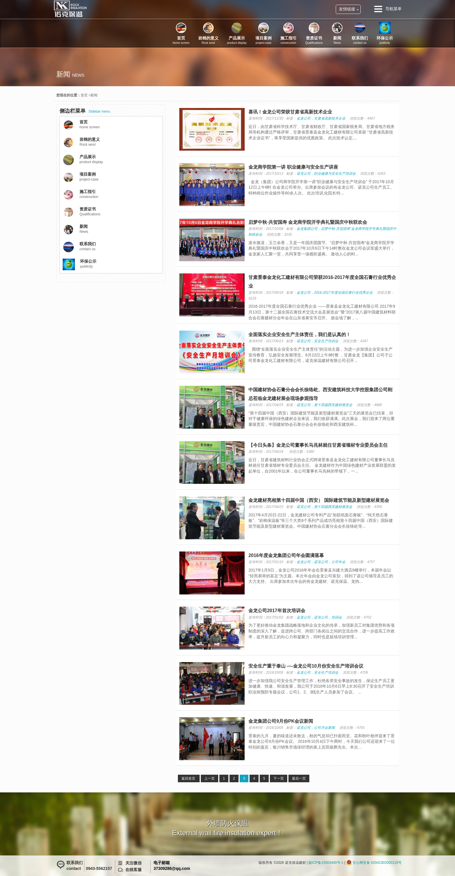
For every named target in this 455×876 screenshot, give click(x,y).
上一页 (209, 778)
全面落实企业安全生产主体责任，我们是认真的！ (299, 334)
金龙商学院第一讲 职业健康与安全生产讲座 (293, 167)
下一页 (278, 778)
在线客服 (133, 869)
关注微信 (133, 863)
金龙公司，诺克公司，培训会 (319, 617)
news (78, 75)
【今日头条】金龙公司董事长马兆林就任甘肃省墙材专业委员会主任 (318, 445)
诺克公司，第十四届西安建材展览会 (324, 405)
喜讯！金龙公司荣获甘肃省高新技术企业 (290, 111)
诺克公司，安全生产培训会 (317, 341)
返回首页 (188, 778)
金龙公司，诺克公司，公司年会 (321, 562)
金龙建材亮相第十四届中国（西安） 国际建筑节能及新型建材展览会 (318, 500)
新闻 (94, 95)
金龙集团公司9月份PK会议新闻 (280, 721)
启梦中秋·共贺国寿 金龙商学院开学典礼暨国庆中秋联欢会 (307, 222)
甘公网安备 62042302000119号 (377, 863)
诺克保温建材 (70, 8)
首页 (84, 95)
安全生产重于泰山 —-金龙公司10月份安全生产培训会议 (305, 666)
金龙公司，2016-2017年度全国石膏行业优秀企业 (334, 293)
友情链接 (347, 9)
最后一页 (299, 778)
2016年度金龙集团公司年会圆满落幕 (286, 555)
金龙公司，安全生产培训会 (317, 672)
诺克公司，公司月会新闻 (316, 728)
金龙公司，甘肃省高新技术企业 (321, 118)
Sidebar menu (84, 111)
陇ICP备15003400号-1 (325, 863)
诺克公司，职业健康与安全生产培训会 (326, 174)
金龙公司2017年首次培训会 (276, 610)
